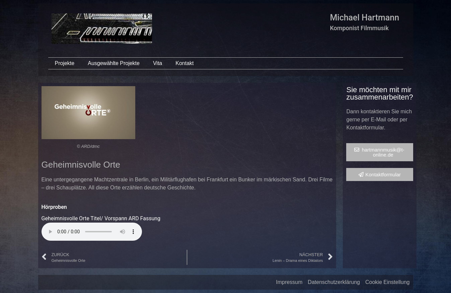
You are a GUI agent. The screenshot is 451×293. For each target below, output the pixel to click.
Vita (157, 63)
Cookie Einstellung (387, 282)
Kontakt (184, 63)
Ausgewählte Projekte (114, 63)
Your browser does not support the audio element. (92, 232)
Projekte (65, 63)
